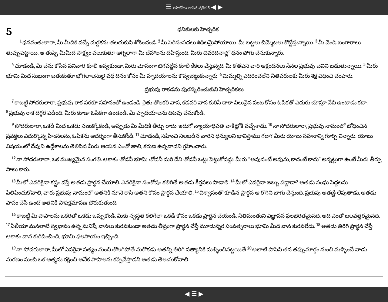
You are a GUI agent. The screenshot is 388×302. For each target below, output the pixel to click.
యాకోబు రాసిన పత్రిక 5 (192, 7)
